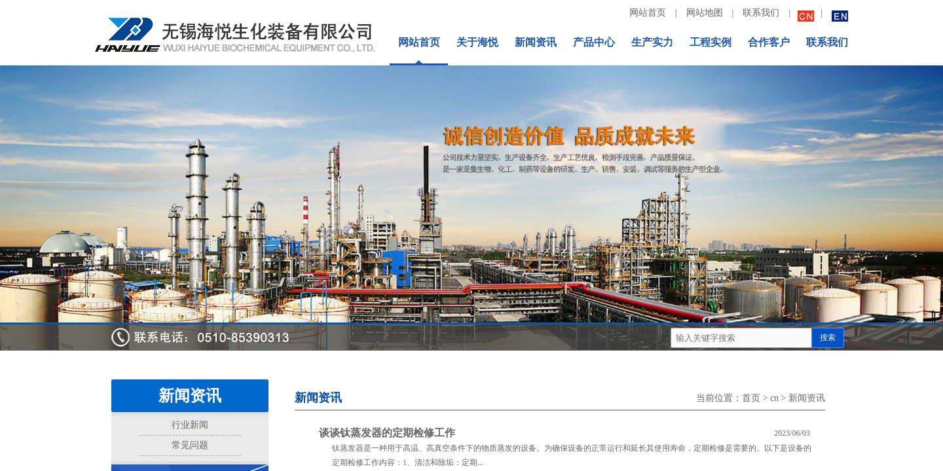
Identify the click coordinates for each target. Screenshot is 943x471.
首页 (751, 398)
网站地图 (704, 13)
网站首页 (647, 13)
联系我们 (761, 13)
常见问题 (190, 445)
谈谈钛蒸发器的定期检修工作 (387, 432)
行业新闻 (190, 425)
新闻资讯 (806, 398)
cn (774, 398)
